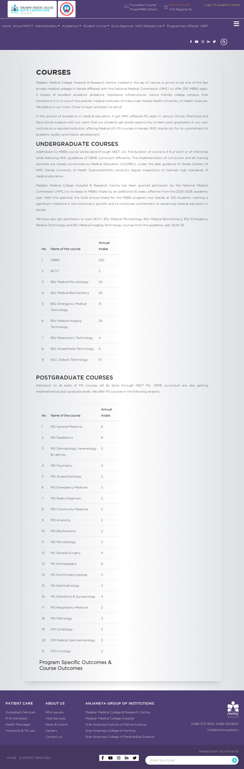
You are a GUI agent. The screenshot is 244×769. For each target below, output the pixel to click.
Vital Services (55, 718)
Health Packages (17, 724)
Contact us (53, 736)
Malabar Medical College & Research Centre (117, 712)
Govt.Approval (122, 26)
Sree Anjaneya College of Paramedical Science (119, 736)
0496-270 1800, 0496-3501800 (215, 724)
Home (6, 26)
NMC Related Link (148, 26)
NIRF (204, 26)
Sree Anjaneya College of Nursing (110, 730)
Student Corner (95, 26)
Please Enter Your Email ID (219, 751)
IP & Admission (16, 718)
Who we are (54, 712)
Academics (70, 26)
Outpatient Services (20, 712)
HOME (11, 758)
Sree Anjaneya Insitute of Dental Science (115, 724)
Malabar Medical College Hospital (109, 718)
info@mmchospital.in (223, 730)
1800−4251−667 (180, 5)
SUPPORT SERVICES (34, 758)
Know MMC (21, 26)
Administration (46, 26)
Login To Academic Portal (222, 5)
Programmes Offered (182, 26)
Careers (51, 730)
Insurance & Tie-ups (20, 730)
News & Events (56, 724)
